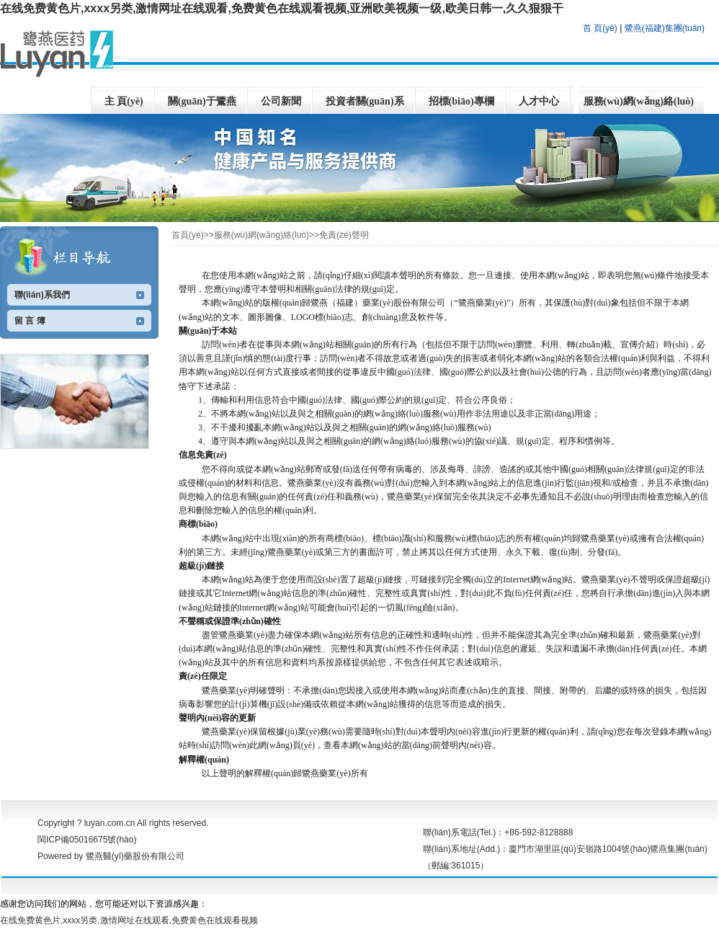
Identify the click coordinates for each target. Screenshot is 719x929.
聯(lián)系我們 (42, 295)
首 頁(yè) (600, 28)
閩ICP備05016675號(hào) (86, 840)
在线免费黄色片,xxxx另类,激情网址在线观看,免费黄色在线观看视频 (129, 920)
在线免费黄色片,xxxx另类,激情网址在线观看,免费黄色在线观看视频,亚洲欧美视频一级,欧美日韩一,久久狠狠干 (281, 8)
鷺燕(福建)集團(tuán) (665, 28)
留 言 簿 (29, 321)
